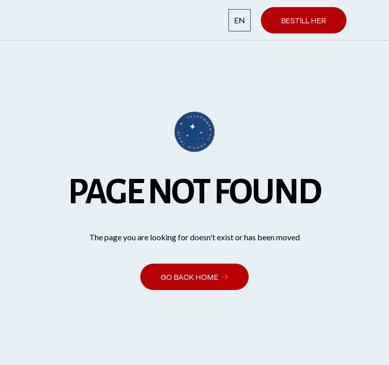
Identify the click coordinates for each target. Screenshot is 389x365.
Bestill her (303, 20)
